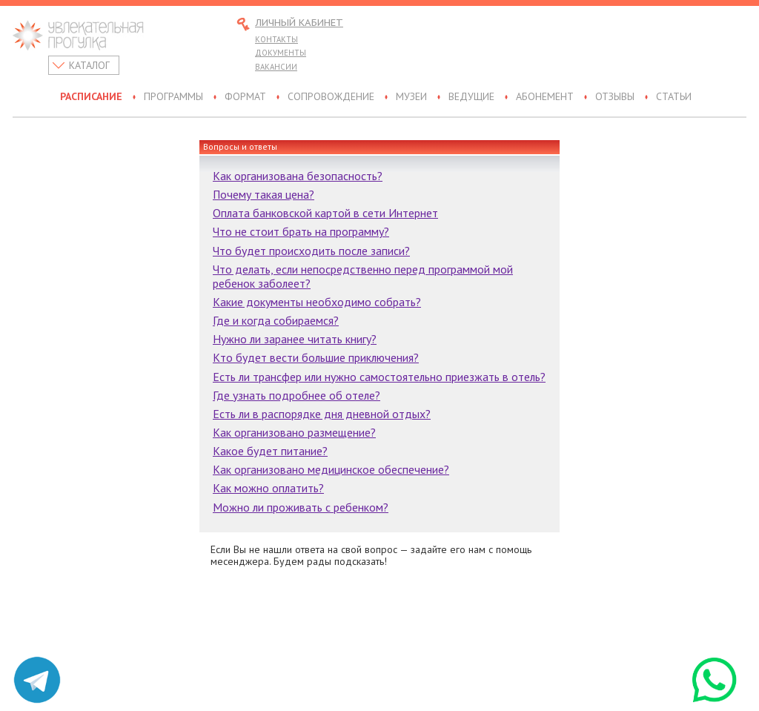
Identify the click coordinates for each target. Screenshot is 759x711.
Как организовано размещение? (294, 432)
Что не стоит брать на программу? (301, 231)
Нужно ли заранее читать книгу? (295, 338)
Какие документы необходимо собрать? (317, 301)
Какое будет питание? (270, 450)
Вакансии (276, 67)
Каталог (89, 65)
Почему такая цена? (263, 194)
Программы (173, 97)
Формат (245, 97)
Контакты (276, 39)
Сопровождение (331, 97)
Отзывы (614, 97)
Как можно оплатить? (268, 487)
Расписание (91, 97)
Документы (280, 52)
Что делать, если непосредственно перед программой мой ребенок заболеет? (363, 276)
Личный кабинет (299, 23)
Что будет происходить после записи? (311, 250)
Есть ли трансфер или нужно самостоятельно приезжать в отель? (379, 376)
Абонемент (545, 97)
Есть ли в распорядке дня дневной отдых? (322, 413)
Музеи (411, 97)
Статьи (674, 97)
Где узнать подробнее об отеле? (296, 395)
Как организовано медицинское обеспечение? (331, 469)
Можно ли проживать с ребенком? (300, 507)
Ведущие (471, 97)
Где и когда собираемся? (276, 320)
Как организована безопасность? (297, 175)
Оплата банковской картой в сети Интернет (325, 212)
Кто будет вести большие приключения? (316, 357)
